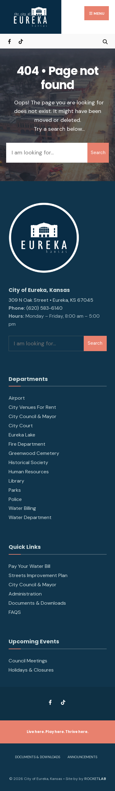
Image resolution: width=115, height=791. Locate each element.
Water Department (30, 517)
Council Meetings (28, 660)
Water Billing (22, 508)
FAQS (15, 612)
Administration (25, 594)
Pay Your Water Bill (29, 566)
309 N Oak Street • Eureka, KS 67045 (51, 300)
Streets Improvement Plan (38, 575)
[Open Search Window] (105, 41)
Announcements (82, 757)
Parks (15, 490)
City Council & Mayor (32, 416)
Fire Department (27, 444)
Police (15, 499)
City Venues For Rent (32, 407)
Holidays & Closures (31, 670)
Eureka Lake (22, 435)
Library (16, 481)
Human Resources (29, 471)
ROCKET (95, 778)
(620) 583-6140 (44, 308)
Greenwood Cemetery (34, 453)
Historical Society (28, 462)
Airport (17, 398)
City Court (21, 425)
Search (98, 152)
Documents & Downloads (37, 603)
